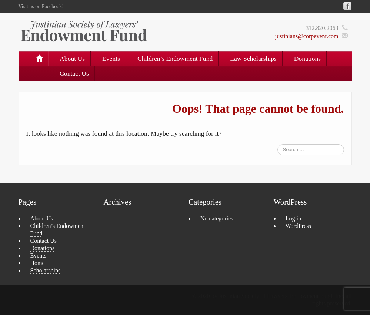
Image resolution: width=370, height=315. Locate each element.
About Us (72, 58)
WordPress (298, 226)
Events (111, 58)
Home (37, 263)
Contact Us (74, 73)
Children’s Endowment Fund (175, 58)
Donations (307, 58)
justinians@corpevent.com (307, 36)
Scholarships (45, 270)
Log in (293, 218)
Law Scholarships (253, 58)
